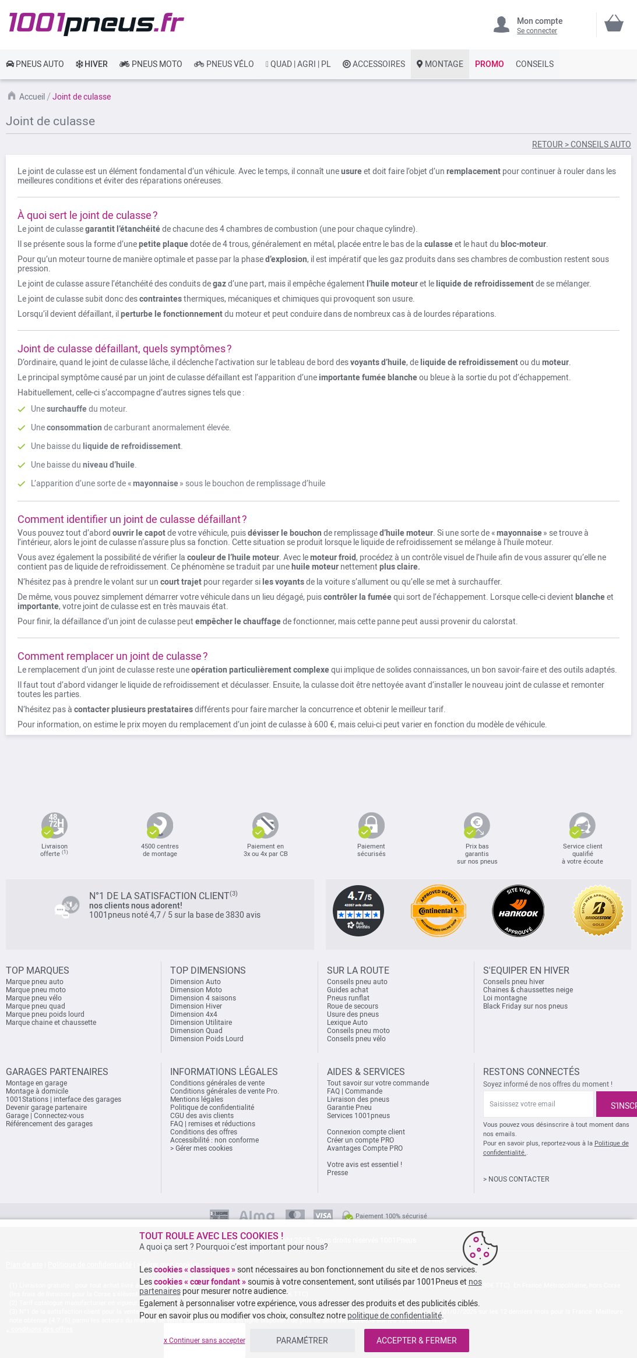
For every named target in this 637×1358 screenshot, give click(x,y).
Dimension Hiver (196, 1006)
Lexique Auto (347, 1022)
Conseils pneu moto (358, 1031)
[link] (35, 64)
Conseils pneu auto (357, 982)
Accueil (32, 96)
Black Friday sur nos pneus (525, 1006)
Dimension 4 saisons (203, 998)
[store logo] (96, 24)
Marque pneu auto (35, 982)
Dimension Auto (195, 982)
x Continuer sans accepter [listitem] (204, 1340)
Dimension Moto (196, 990)
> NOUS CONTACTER (516, 1179)
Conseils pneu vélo (356, 1039)
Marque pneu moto (36, 990)
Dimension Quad (196, 1031)
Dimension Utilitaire (201, 1022)
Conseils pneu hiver (513, 982)
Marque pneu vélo (34, 998)
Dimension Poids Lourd (207, 1039)
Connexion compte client (366, 1132)
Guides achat (347, 990)
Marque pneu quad (35, 1006)
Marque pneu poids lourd (45, 1014)
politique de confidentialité (394, 1315)
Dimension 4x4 (193, 1014)
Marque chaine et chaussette (51, 1022)
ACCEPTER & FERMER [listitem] (416, 1340)
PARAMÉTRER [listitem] (302, 1340)
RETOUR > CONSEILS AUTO (581, 144)
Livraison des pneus (358, 1099)
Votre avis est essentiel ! (364, 1165)
